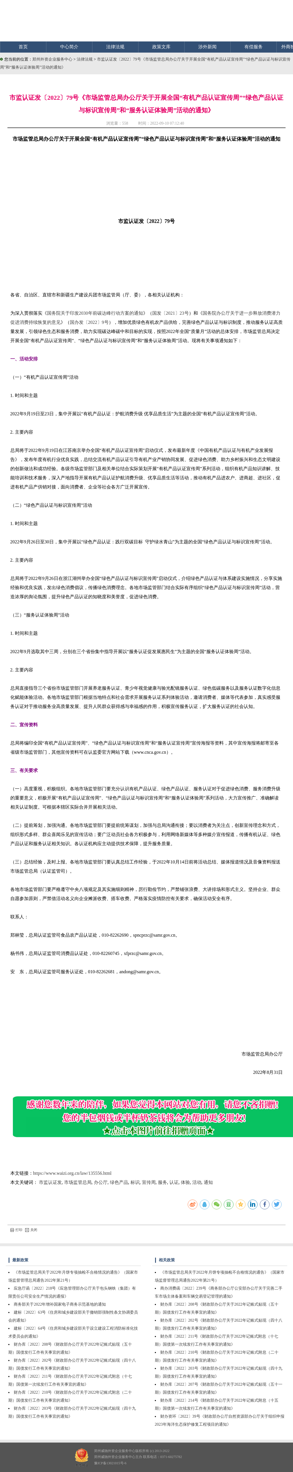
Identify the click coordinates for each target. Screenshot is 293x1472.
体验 (185, 1182)
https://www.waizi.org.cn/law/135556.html (72, 1173)
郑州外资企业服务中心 (52, 59)
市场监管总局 (78, 1182)
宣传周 (149, 1182)
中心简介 (69, 46)
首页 (23, 46)
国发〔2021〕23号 (170, 313)
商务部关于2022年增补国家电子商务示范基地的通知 (60, 1304)
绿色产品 (119, 1182)
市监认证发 (50, 1182)
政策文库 (161, 46)
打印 (16, 1230)
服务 (162, 1182)
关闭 (31, 1230)
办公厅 (101, 1182)
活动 (196, 1182)
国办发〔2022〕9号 (89, 322)
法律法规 (115, 46)
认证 (174, 1182)
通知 (208, 1182)
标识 (135, 1182)
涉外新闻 (207, 46)
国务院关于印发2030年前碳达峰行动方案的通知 (95, 313)
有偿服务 (253, 46)
